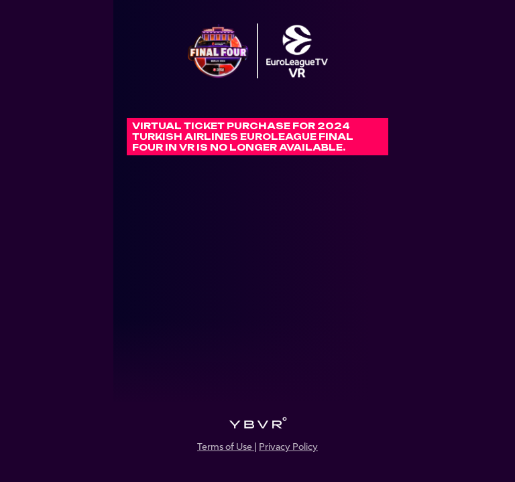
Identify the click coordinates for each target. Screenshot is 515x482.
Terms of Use (225, 446)
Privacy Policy (288, 446)
